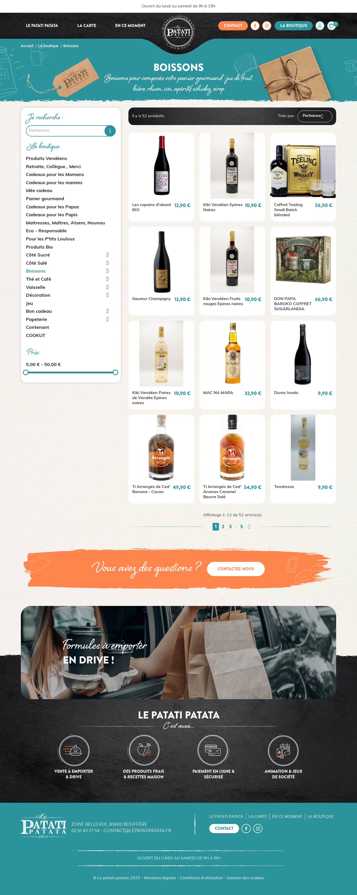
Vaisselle (35, 287)
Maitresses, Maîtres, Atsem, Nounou (65, 223)
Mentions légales (160, 878)
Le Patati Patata (42, 26)
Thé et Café (38, 279)
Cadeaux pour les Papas (52, 207)
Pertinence (315, 116)
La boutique (293, 26)
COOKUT (35, 335)
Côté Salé (36, 263)
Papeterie (36, 319)
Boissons (36, 271)
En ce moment (130, 26)
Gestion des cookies (245, 878)
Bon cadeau (39, 311)
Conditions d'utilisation (201, 878)
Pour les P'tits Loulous (50, 239)
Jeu (29, 303)
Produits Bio (39, 247)
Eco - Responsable (46, 231)
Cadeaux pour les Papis (52, 215)
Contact (233, 26)
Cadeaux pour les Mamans (55, 174)
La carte (86, 26)
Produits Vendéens (46, 158)
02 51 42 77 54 (85, 830)
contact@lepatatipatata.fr (137, 830)
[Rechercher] (71, 131)
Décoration (38, 295)
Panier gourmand (45, 199)
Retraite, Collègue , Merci (53, 167)
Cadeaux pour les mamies (54, 183)
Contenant (37, 327)
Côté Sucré (38, 255)
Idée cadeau (39, 190)
